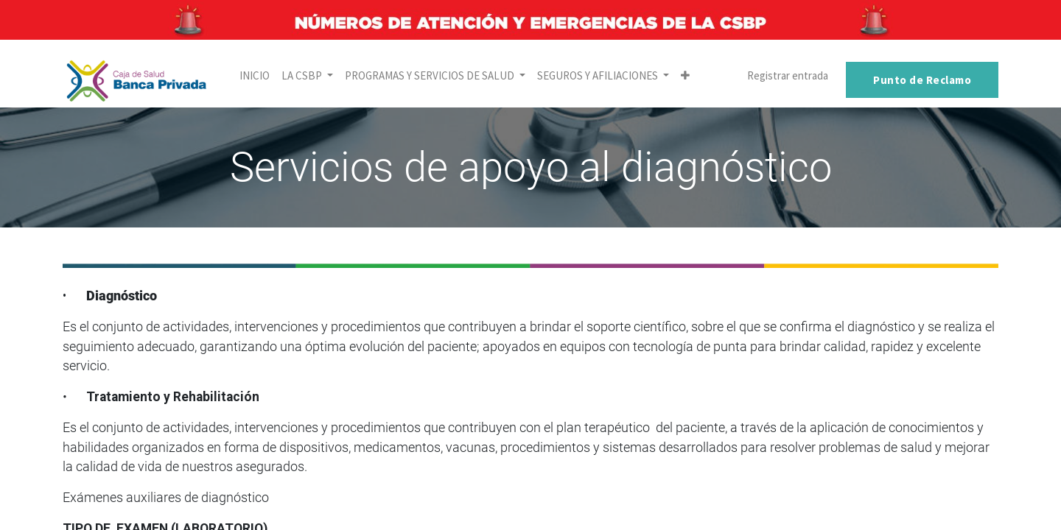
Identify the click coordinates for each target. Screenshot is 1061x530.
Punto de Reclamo (922, 80)
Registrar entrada (787, 75)
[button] (685, 76)
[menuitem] (255, 76)
